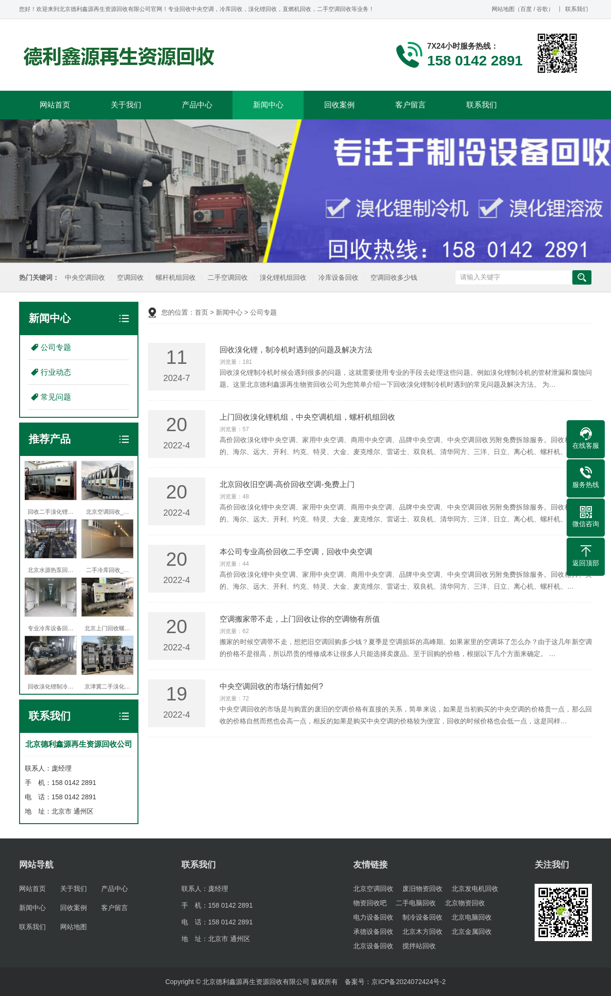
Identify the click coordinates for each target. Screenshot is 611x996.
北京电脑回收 (472, 917)
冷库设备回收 (337, 277)
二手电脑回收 (416, 903)
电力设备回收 (373, 917)
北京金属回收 (472, 931)
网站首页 (55, 105)
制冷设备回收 (422, 917)
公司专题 (56, 347)
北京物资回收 (465, 903)
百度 (526, 9)
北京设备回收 (373, 946)
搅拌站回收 (419, 946)
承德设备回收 (373, 931)
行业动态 (56, 372)
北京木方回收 (422, 931)
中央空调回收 (84, 277)
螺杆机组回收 (175, 277)
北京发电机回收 (475, 888)
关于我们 (126, 105)
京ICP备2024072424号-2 (408, 981)
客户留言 (410, 105)
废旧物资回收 (422, 888)
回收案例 (339, 105)
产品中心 (197, 105)
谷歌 (542, 9)
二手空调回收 (227, 277)
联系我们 (576, 9)
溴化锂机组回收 (282, 277)
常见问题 (56, 397)
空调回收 (129, 277)
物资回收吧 (370, 903)
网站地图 (503, 9)
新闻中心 (268, 105)
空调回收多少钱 (392, 277)
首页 (201, 312)
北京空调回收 (373, 888)
